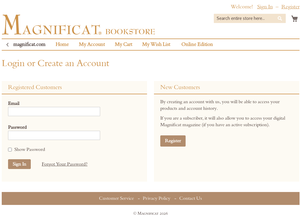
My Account (92, 44)
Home (62, 44)
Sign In (265, 6)
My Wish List (156, 44)
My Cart (123, 44)
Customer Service (116, 198)
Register (290, 6)
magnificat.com (29, 44)
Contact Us (190, 198)
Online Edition (197, 44)
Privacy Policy (156, 198)
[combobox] (250, 18)
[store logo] (78, 24)
